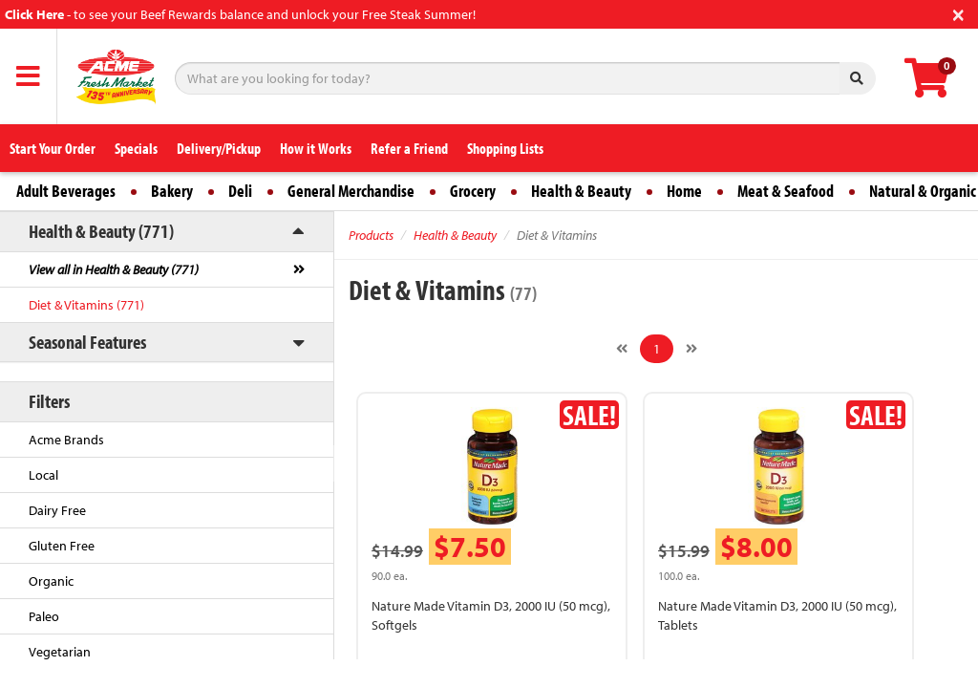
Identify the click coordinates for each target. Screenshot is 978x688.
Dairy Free (57, 510)
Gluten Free (62, 545)
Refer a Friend (409, 148)
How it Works (315, 148)
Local (43, 475)
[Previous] (622, 348)
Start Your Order (53, 148)
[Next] (691, 348)
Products (371, 235)
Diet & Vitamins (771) (86, 304)
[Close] (958, 13)
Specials (136, 148)
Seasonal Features (87, 342)
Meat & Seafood (785, 191)
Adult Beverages (66, 191)
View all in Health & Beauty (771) (114, 269)
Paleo (44, 616)
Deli (240, 191)
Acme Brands (66, 439)
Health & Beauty (581, 191)
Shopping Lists (505, 148)
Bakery (172, 191)
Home (684, 191)
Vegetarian (60, 651)
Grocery (473, 191)
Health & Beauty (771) (101, 231)
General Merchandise (351, 191)
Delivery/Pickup (219, 148)
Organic (51, 581)
